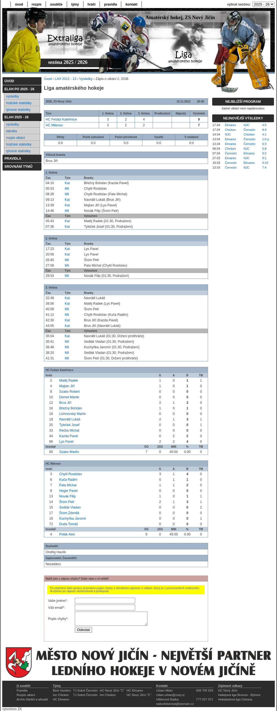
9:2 (264, 153)
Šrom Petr (66, 502)
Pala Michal (67, 485)
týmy (75, 4)
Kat (67, 183)
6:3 (264, 144)
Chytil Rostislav (70, 474)
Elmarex (230, 125)
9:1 (264, 158)
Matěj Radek (68, 380)
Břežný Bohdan (70, 408)
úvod (19, 4)
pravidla (110, 4)
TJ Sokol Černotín (85, 690)
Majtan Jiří (67, 386)
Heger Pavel (68, 491)
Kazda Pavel (68, 436)
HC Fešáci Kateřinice (61, 119)
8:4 (264, 129)
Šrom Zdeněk (69, 513)
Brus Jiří (65, 403)
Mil (67, 189)
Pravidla (22, 690)
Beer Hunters (62, 690)
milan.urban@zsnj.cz (170, 695)
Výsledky (86, 79)
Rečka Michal (69, 430)
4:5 (264, 125)
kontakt (131, 4)
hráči (92, 4)
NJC (246, 125)
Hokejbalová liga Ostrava (235, 699)
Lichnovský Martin (72, 414)
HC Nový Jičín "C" (112, 690)
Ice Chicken (61, 695)
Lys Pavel (66, 442)
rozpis (36, 4)
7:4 (264, 167)
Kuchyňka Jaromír (72, 518)
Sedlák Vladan (70, 507)
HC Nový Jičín (228, 690)
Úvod (48, 79)
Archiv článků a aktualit (32, 699)
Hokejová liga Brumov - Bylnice (239, 695)
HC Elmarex (135, 690)
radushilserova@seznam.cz (175, 703)
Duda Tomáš (68, 524)
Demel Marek (69, 397)
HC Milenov (54, 125)
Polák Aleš (67, 534)
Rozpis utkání (25, 695)
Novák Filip (67, 496)
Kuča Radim (68, 480)
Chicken (230, 129)
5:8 (264, 148)
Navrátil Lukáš (69, 419)
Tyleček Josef (69, 425)
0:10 (265, 162)
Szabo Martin (69, 452)
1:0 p (265, 139)
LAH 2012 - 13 (65, 79)
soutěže (56, 4)
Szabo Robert (69, 392)
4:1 (264, 134)
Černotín (249, 129)
